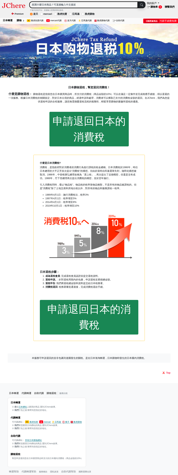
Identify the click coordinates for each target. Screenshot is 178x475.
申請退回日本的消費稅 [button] (89, 129)
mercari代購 (54, 20)
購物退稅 (51, 393)
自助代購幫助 (68, 471)
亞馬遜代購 (85, 20)
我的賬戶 (152, 3)
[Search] (83, 4)
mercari (47, 14)
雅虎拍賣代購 (35, 20)
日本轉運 (8, 20)
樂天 (66, 422)
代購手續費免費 (161, 20)
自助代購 (118, 20)
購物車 (154, 7)
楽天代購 (70, 20)
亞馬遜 (76, 14)
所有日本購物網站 (33, 440)
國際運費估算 (85, 471)
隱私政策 (54, 471)
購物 (20, 20)
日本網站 (23, 407)
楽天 (35, 14)
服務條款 (43, 471)
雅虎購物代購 (102, 20)
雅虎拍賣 (62, 14)
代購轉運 (26, 393)
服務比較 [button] (63, 393)
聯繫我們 (170, 6)
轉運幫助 (14, 471)
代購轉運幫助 (29, 471)
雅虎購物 (89, 14)
